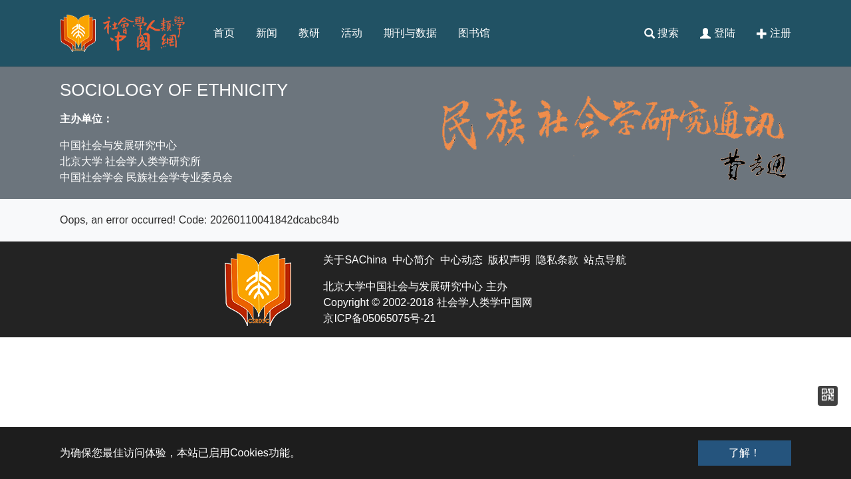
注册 (774, 33)
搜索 (661, 33)
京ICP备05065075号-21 (379, 318)
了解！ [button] (745, 452)
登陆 (717, 33)
